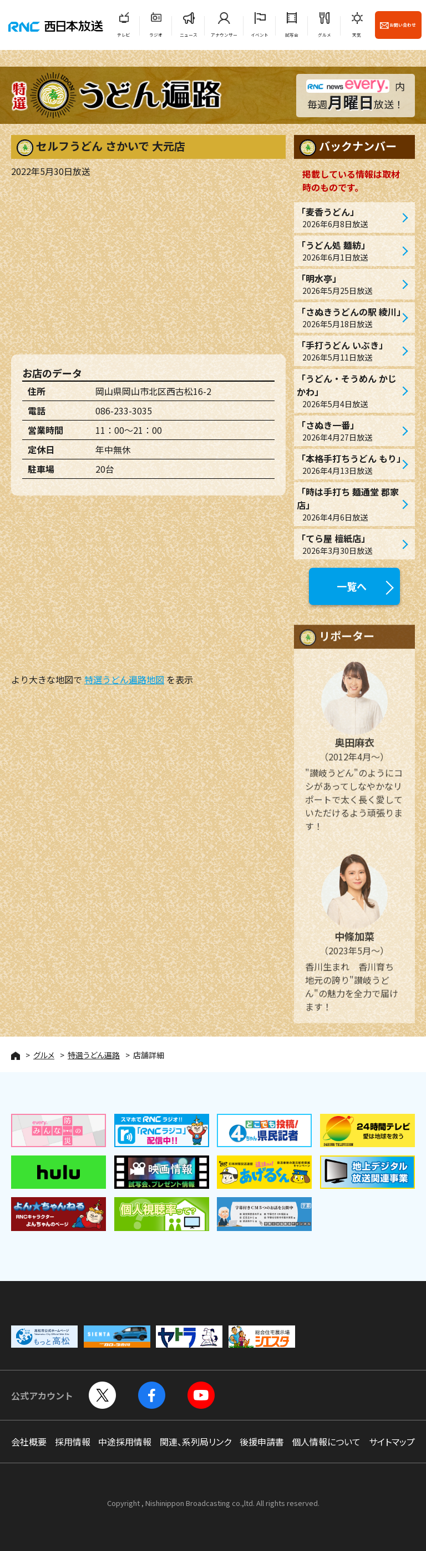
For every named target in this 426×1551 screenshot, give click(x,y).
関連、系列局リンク (195, 1441)
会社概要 (29, 1441)
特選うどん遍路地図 (124, 679)
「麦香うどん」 (349, 217)
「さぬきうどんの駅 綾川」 (351, 317)
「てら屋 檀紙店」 (349, 544)
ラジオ (156, 35)
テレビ (123, 35)
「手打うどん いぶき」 (349, 350)
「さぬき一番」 (349, 430)
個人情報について (326, 1441)
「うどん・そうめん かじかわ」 (349, 391)
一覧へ (352, 586)
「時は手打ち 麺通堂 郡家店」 (349, 504)
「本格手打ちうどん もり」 (351, 464)
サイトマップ (392, 1441)
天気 (356, 35)
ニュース (188, 35)
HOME (15, 1056)
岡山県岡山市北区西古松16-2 (153, 391)
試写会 (291, 35)
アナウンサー (224, 35)
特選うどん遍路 (94, 1054)
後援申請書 (262, 1441)
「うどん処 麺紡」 (349, 250)
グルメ (324, 35)
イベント (259, 35)
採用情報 (72, 1441)
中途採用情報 (124, 1441)
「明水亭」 (349, 284)
